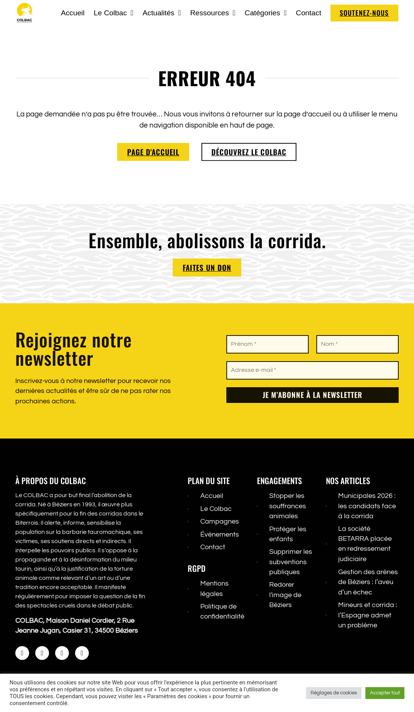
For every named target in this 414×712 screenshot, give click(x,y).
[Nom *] (357, 344)
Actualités (161, 12)
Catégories (265, 12)
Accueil (72, 13)
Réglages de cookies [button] (334, 693)
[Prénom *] (267, 344)
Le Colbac (113, 12)
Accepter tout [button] (385, 693)
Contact (308, 13)
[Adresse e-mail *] (312, 370)
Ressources (212, 12)
